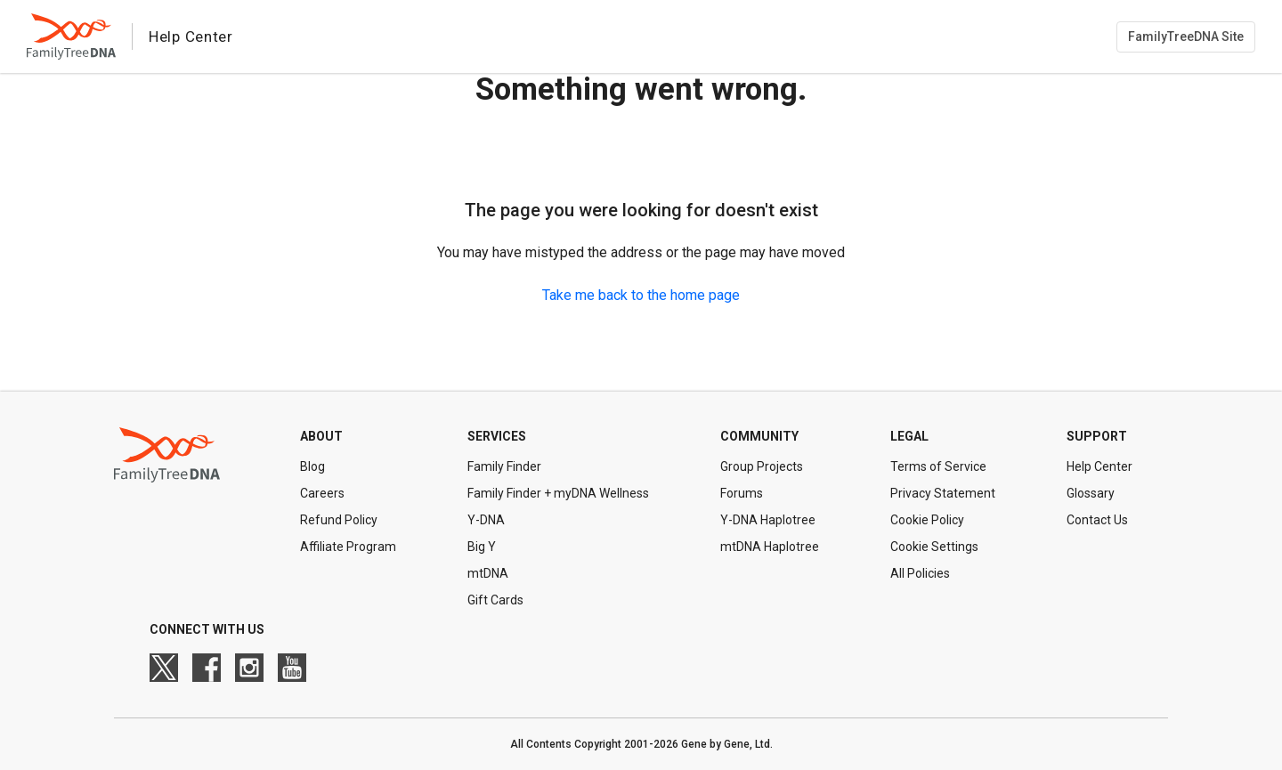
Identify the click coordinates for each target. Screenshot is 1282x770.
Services (496, 436)
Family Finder (504, 466)
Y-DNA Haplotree (767, 520)
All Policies (920, 573)
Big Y (481, 546)
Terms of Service (938, 466)
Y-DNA (486, 520)
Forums (741, 493)
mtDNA (487, 573)
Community (759, 436)
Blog (312, 466)
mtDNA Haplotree (769, 546)
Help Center (1099, 466)
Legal (909, 436)
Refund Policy (338, 520)
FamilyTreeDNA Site (1186, 36)
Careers (322, 493)
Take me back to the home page (641, 295)
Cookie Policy (927, 520)
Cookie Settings (934, 546)
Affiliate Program (348, 546)
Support (1097, 436)
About (321, 436)
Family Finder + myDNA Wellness (558, 493)
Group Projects (761, 466)
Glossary (1091, 493)
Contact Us (1097, 520)
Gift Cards (495, 600)
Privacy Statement (942, 493)
